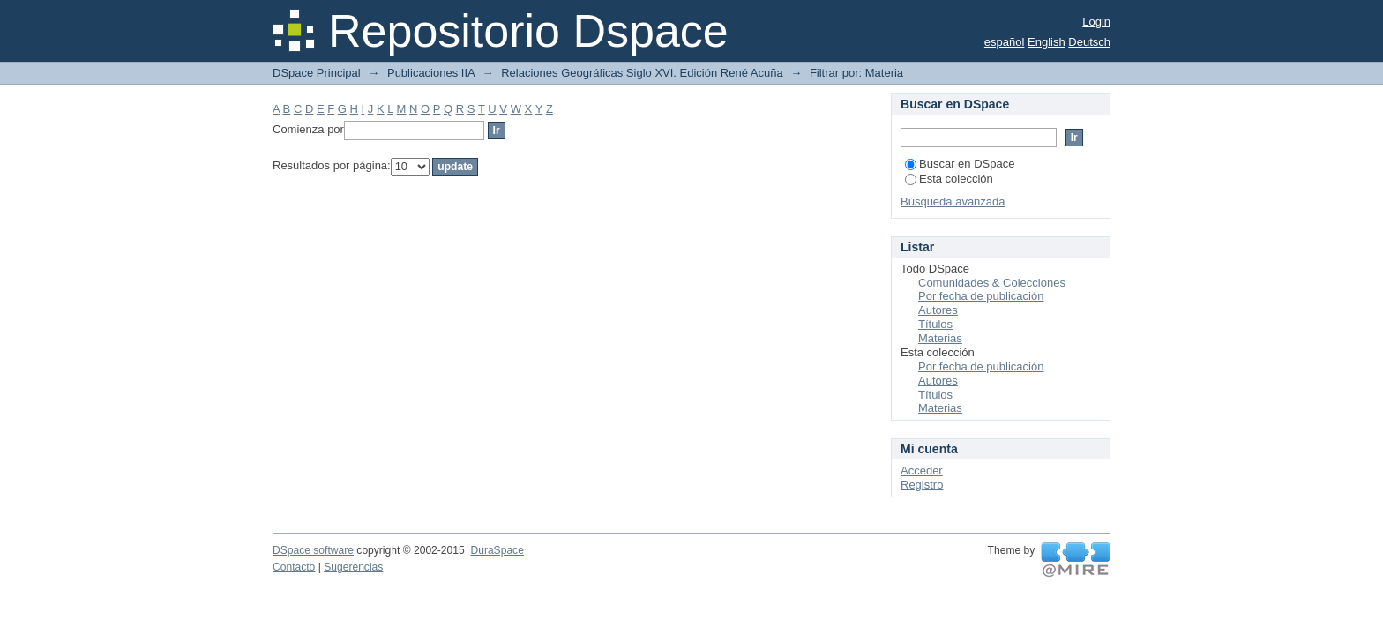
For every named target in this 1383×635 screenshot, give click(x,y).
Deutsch (1089, 42)
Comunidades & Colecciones (991, 282)
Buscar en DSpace (959, 163)
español (1004, 42)
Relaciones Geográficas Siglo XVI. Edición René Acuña (641, 72)
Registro (922, 484)
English (1046, 42)
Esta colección (949, 178)
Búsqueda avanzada (953, 201)
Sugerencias (353, 567)
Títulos (935, 324)
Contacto (294, 567)
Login (1096, 21)
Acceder (922, 470)
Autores (938, 310)
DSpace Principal (317, 72)
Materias (940, 338)
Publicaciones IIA (431, 72)
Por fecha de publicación (980, 296)
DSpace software (313, 550)
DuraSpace (496, 550)
